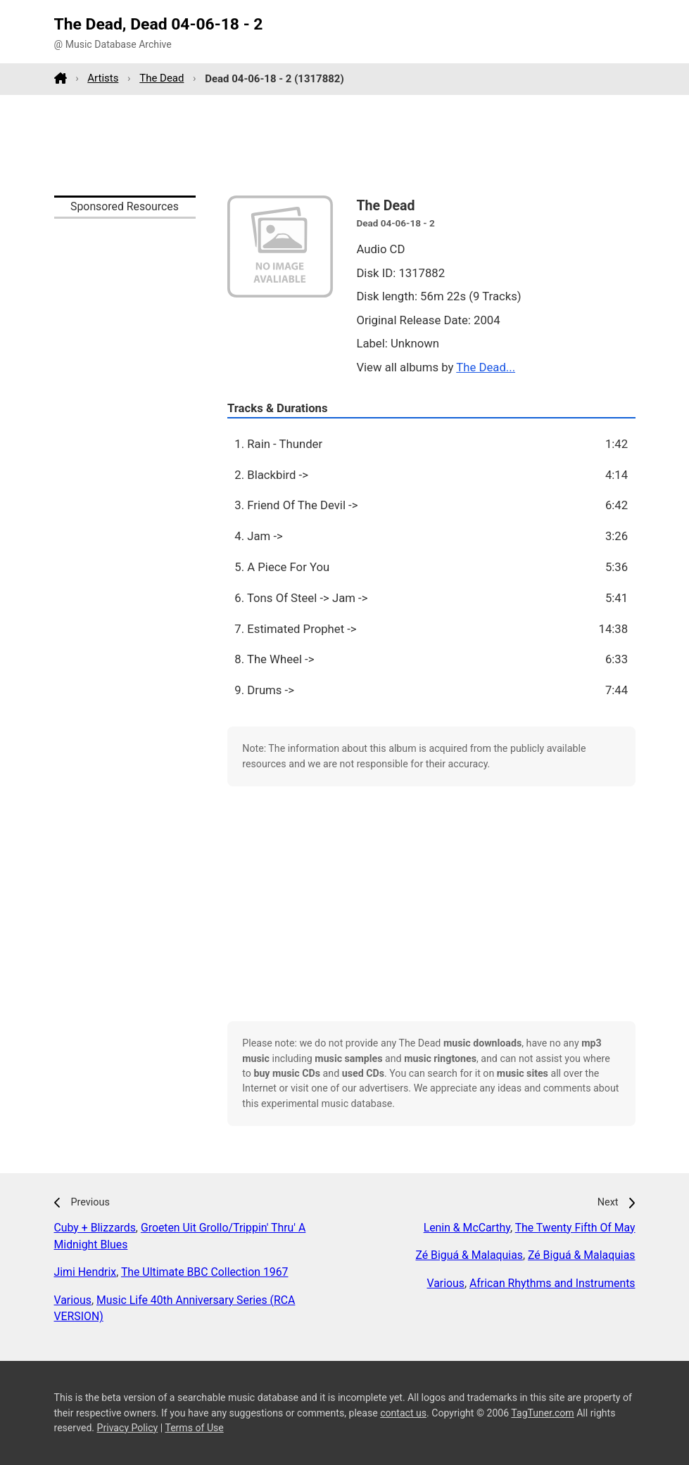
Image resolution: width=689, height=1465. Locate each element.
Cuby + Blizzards (95, 1227)
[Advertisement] (345, 145)
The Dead (161, 78)
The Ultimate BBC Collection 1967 (205, 1272)
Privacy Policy (127, 1427)
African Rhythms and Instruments (552, 1283)
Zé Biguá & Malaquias (469, 1255)
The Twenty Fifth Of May (575, 1227)
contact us (403, 1413)
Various (72, 1300)
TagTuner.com (542, 1413)
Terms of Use (194, 1427)
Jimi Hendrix (85, 1272)
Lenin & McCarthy (467, 1227)
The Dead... (485, 367)
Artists (102, 78)
